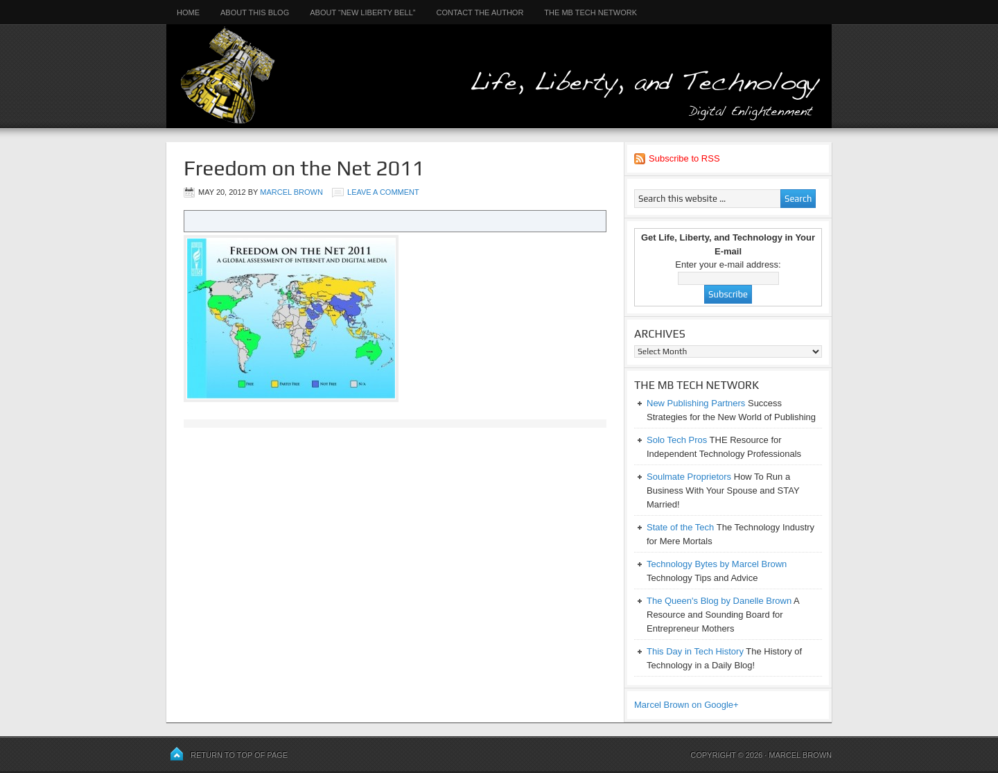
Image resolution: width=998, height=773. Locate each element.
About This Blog (254, 12)
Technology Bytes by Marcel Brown (717, 564)
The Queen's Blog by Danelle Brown (719, 601)
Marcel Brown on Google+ (686, 705)
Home (188, 12)
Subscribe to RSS (684, 158)
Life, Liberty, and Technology (499, 64)
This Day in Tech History (695, 651)
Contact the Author (479, 12)
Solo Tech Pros (677, 440)
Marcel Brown (291, 192)
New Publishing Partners (696, 403)
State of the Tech (680, 527)
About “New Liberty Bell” (362, 12)
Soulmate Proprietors (689, 476)
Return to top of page (239, 755)
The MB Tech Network (590, 12)
